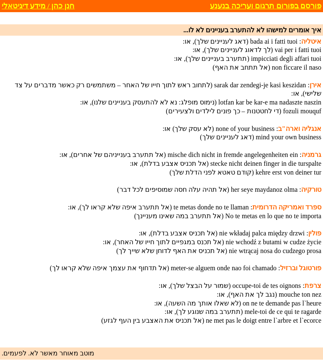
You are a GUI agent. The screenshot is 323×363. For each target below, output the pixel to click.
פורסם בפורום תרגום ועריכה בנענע (265, 6)
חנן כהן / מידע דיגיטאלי (38, 6)
